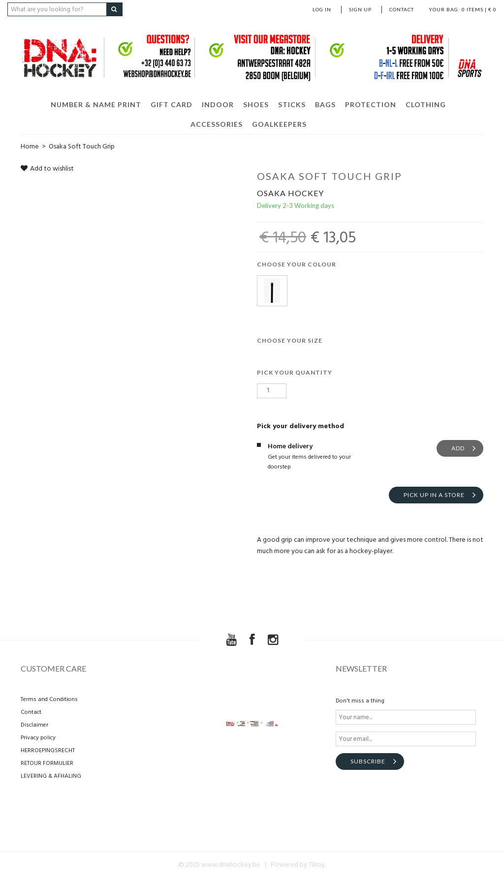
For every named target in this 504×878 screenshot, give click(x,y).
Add (458, 448)
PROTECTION (370, 104)
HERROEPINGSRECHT (48, 751)
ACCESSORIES (216, 124)
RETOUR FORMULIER (47, 763)
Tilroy (317, 865)
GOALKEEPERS (279, 124)
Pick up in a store (434, 494)
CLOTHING (426, 104)
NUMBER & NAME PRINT (96, 104)
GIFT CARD (171, 104)
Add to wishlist (47, 169)
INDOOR (218, 104)
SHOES (256, 104)
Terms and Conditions (49, 699)
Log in (322, 9)
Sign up (360, 9)
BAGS (325, 104)
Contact (401, 9)
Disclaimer (34, 725)
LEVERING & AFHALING (51, 776)
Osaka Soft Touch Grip (82, 146)
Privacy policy (38, 738)
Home (30, 146)
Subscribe (367, 761)
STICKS (292, 104)
